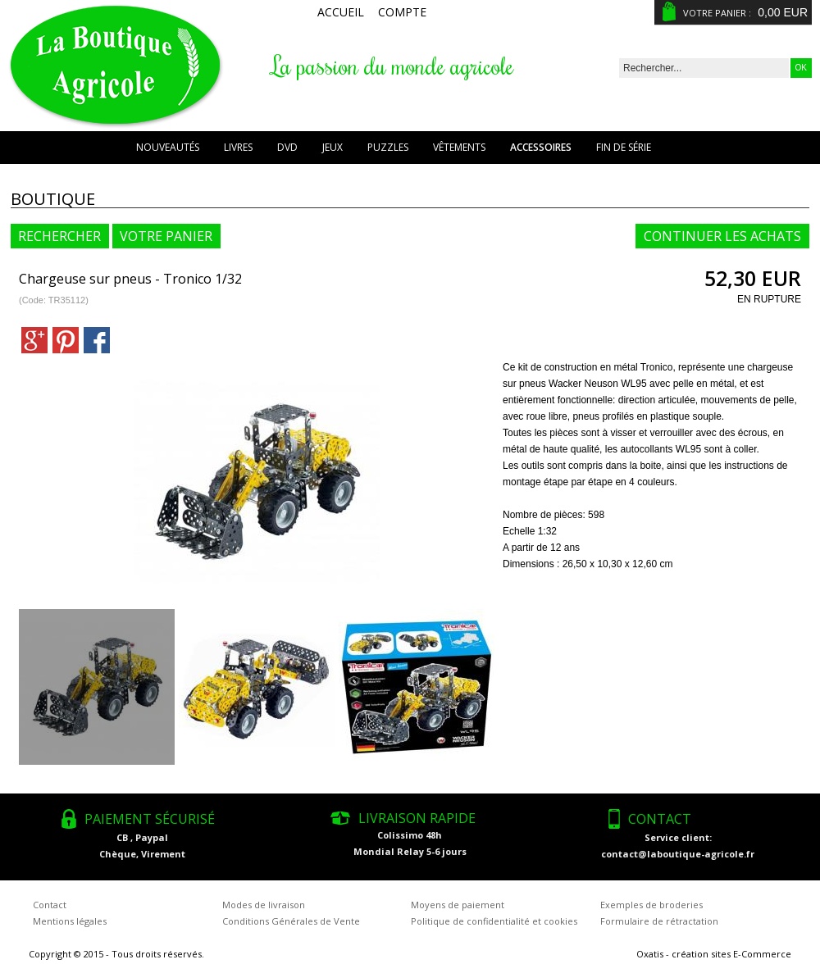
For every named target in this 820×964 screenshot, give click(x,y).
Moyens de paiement (457, 904)
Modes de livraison (263, 904)
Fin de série (623, 147)
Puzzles (387, 147)
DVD (287, 147)
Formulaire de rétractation (659, 921)
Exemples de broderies (651, 904)
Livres (238, 147)
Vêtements (459, 147)
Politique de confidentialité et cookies (494, 921)
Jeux (332, 147)
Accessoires (541, 147)
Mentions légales (70, 921)
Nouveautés (167, 147)
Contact (49, 904)
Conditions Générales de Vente (291, 921)
